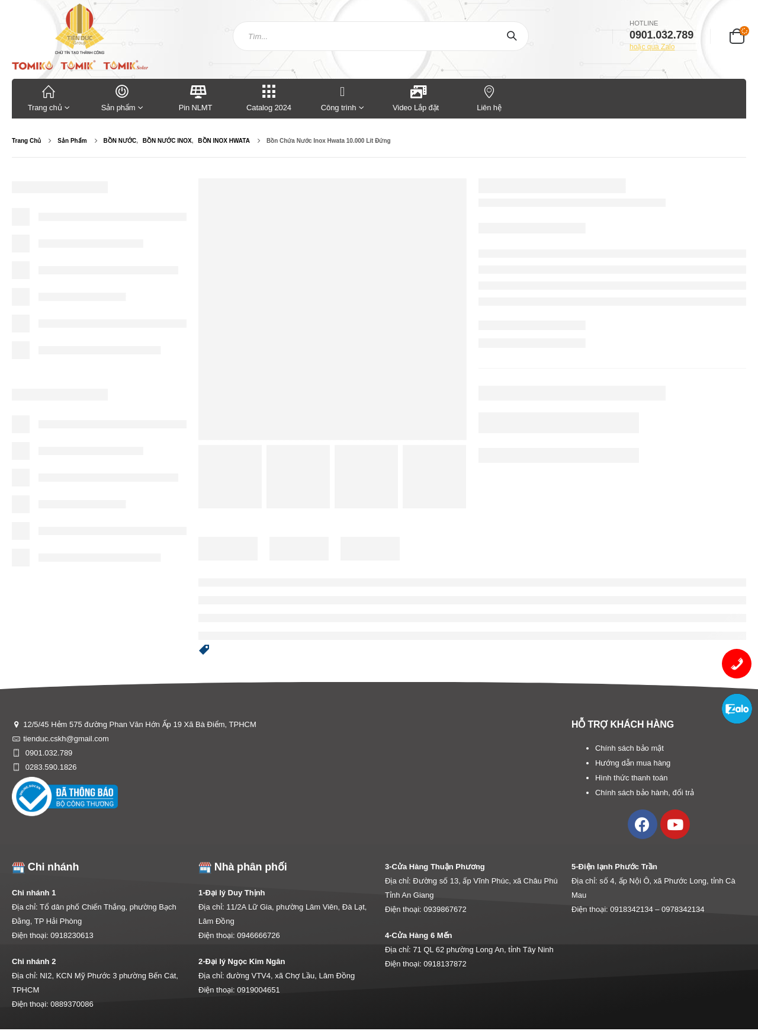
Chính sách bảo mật (629, 748)
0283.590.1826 (49, 767)
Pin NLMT (196, 97)
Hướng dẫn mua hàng (632, 762)
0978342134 (682, 909)
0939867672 (444, 909)
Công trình (338, 97)
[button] (204, 650)
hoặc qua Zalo (652, 47)
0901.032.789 (47, 752)
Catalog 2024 (269, 97)
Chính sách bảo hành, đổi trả (644, 792)
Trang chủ (48, 97)
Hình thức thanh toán (631, 777)
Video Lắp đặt (416, 97)
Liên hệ (489, 97)
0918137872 (444, 963)
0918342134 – (635, 909)
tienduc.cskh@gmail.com (66, 738)
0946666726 (258, 935)
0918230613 (71, 935)
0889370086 (71, 1004)
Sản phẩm (122, 97)
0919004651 (258, 989)
